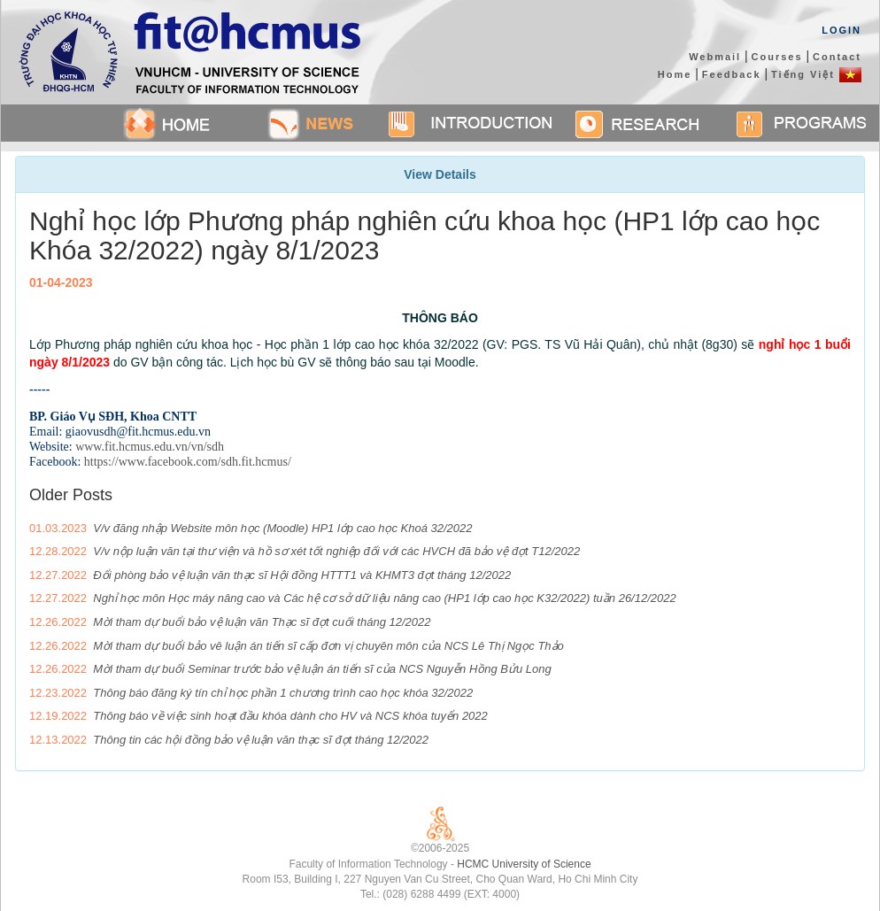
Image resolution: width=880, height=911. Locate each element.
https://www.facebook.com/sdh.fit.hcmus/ (187, 461)
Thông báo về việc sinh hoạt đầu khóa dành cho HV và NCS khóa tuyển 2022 (290, 715)
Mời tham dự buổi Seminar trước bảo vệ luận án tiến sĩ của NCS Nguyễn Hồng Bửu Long (322, 669)
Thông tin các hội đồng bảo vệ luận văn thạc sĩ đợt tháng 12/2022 (260, 739)
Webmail (715, 56)
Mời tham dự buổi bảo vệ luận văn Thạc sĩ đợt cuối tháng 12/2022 (261, 622)
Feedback (731, 74)
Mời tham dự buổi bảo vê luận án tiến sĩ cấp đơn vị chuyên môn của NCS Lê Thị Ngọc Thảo (328, 645)
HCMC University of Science (524, 864)
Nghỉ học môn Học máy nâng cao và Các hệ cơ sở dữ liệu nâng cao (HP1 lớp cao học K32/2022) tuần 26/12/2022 (384, 598)
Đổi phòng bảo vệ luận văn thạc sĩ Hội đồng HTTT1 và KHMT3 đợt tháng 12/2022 (302, 575)
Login (841, 30)
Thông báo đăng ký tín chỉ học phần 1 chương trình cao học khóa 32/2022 (283, 692)
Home (675, 74)
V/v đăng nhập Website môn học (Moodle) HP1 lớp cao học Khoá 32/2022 (282, 528)
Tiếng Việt (816, 74)
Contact (837, 56)
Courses (777, 56)
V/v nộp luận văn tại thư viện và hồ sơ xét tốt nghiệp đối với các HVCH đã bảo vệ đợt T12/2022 (336, 551)
